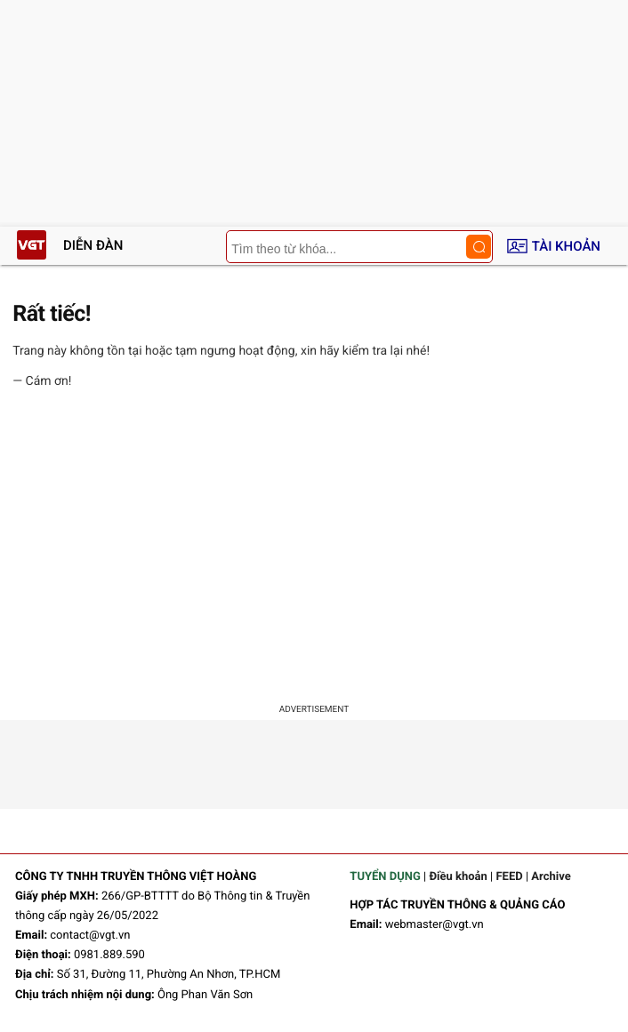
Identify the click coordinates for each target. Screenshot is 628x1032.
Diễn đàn (93, 245)
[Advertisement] (314, 549)
